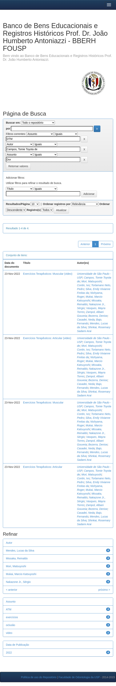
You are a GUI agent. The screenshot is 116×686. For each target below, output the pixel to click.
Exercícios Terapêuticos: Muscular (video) (47, 273)
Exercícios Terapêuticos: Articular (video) (47, 338)
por (8, 128)
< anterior (11, 589)
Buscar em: (13, 122)
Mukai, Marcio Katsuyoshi (21, 574)
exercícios (12, 617)
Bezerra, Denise (97, 315)
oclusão (10, 625)
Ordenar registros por (56, 204)
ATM (8, 609)
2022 (9, 652)
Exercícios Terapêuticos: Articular (42, 466)
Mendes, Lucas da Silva (20, 550)
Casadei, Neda (86, 319)
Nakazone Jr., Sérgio (18, 581)
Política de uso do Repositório (38, 677)
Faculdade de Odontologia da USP (79, 677)
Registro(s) (34, 209)
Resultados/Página (18, 204)
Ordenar (104, 204)
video (9, 632)
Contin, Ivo (83, 285)
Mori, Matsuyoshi (92, 281)
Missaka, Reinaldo (17, 558)
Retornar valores (18, 166)
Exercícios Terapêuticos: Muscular (43, 402)
